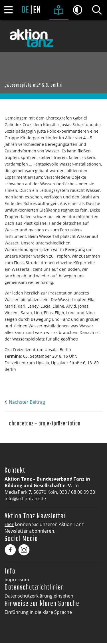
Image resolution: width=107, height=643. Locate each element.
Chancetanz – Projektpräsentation (44, 424)
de (25, 10)
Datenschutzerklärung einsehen (39, 596)
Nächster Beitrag (27, 402)
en (37, 10)
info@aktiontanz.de (25, 498)
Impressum (17, 579)
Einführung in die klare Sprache (38, 612)
